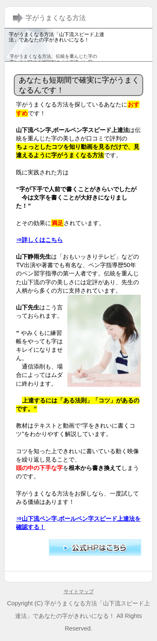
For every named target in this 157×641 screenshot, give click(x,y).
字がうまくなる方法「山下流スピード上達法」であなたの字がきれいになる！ (56, 37)
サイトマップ (79, 591)
